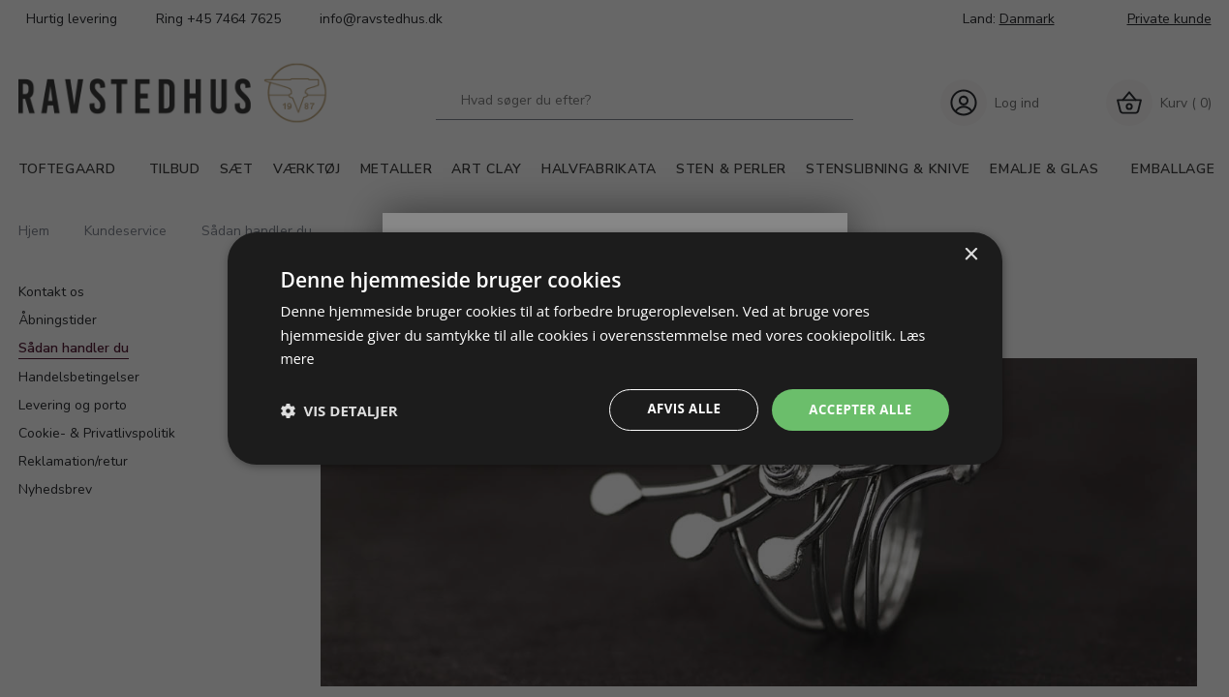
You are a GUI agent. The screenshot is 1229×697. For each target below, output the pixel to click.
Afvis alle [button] (677, 410)
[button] (339, 410)
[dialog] (615, 348)
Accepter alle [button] (857, 410)
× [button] (971, 253)
